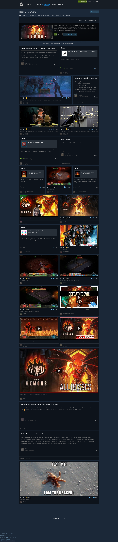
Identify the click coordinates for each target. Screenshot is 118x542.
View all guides (66, 73)
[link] (7, 541)
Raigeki (64, 221)
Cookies (10, 535)
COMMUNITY (46, 4)
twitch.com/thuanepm (68, 313)
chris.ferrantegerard (28, 191)
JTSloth (24, 282)
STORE (39, 4)
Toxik (25, 448)
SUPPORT (61, 4)
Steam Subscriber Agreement (8, 537)
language (95, 1)
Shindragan (25, 163)
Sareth (64, 344)
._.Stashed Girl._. (27, 251)
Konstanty (25, 102)
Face (25, 419)
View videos (25, 223)
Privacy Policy (4, 533)
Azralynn (25, 221)
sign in (89, 1)
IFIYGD (24, 501)
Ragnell (51, 191)
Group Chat (84, 20)
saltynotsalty (27, 63)
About (54, 4)
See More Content (59, 518)
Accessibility (3, 535)
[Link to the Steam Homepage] (27, 5)
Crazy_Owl (67, 153)
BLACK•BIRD (66, 251)
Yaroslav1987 (66, 72)
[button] (93, 20)
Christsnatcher (26, 344)
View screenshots (52, 192)
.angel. (64, 282)
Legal (11, 533)
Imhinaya (80, 95)
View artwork (25, 103)
